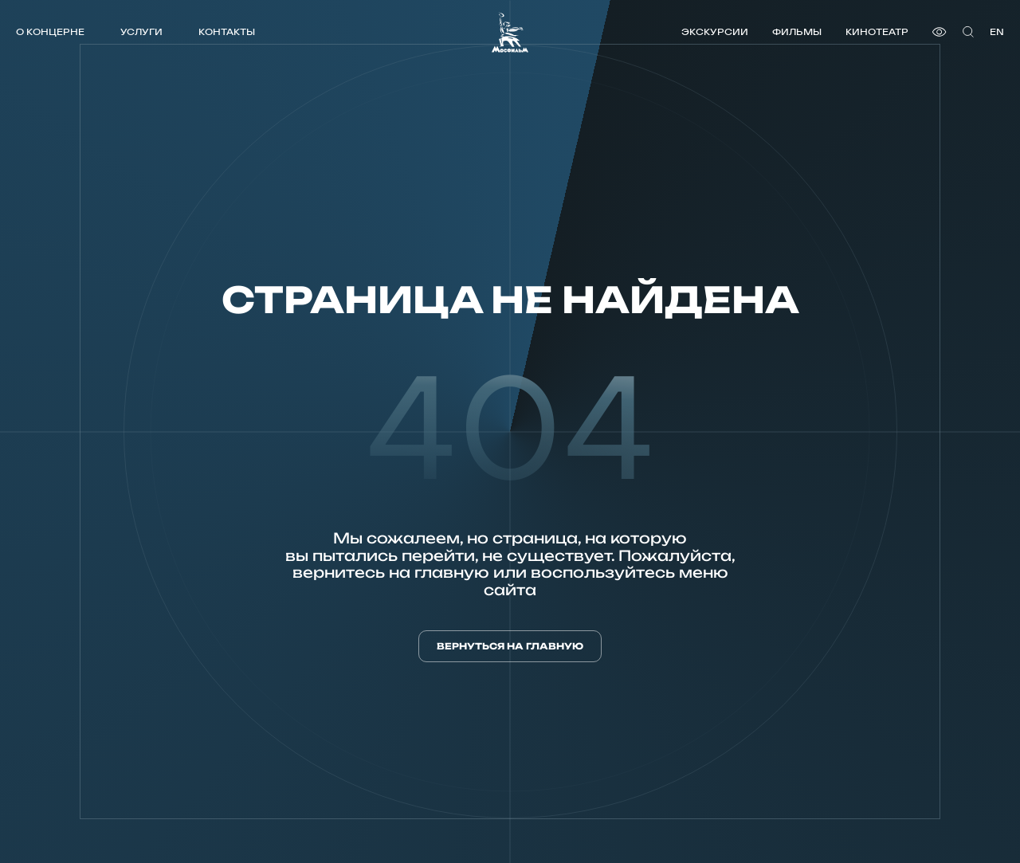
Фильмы (797, 31)
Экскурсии (714, 31)
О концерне (50, 31)
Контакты (226, 31)
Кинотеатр (876, 31)
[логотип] (510, 32)
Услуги (141, 31)
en (997, 31)
